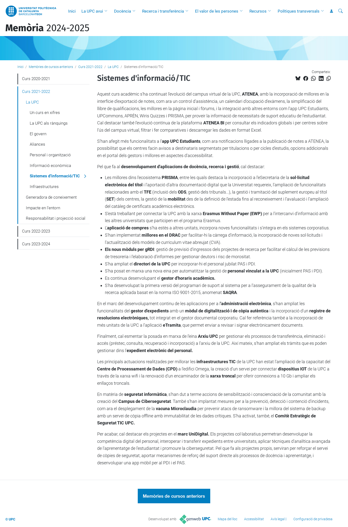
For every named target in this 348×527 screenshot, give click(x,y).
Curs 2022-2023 (36, 231)
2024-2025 (47, 28)
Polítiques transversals (298, 11)
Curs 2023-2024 (36, 243)
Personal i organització (50, 154)
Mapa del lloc (227, 519)
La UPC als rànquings (49, 123)
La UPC (113, 67)
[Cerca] (340, 11)
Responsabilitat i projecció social (55, 218)
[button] (107, 11)
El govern (38, 133)
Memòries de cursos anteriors (51, 67)
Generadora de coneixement (51, 197)
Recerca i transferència (163, 11)
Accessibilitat (254, 519)
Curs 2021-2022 (90, 67)
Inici (72, 11)
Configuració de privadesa (313, 519)
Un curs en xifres (45, 112)
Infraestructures (44, 186)
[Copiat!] (328, 78)
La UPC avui (92, 11)
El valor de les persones (216, 11)
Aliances (37, 144)
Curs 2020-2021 (36, 78)
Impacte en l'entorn (43, 207)
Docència (122, 11)
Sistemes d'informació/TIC (55, 175)
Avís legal (278, 519)
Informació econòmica (50, 165)
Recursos (258, 11)
